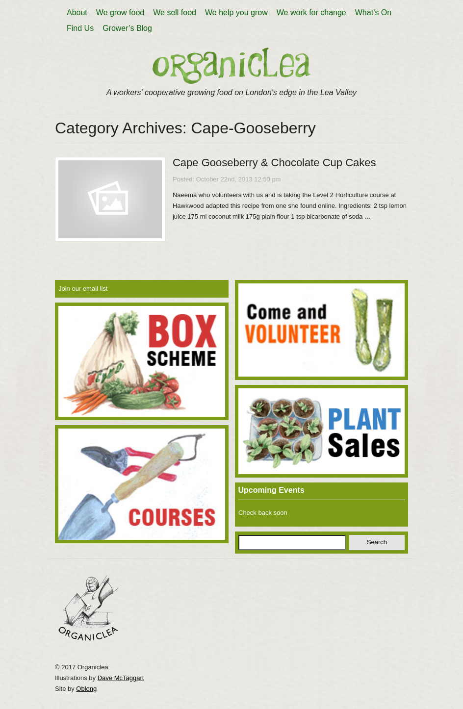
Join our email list (82, 288)
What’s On (373, 12)
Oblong (86, 688)
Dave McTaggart (121, 678)
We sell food (174, 12)
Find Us (80, 28)
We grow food (120, 12)
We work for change (311, 12)
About (77, 12)
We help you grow (236, 12)
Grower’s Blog (127, 28)
